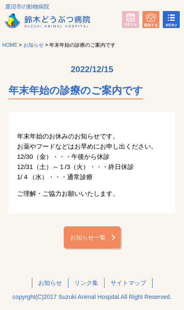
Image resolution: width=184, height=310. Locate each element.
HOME (9, 45)
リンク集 (86, 282)
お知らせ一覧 (88, 237)
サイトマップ (128, 282)
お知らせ (33, 45)
